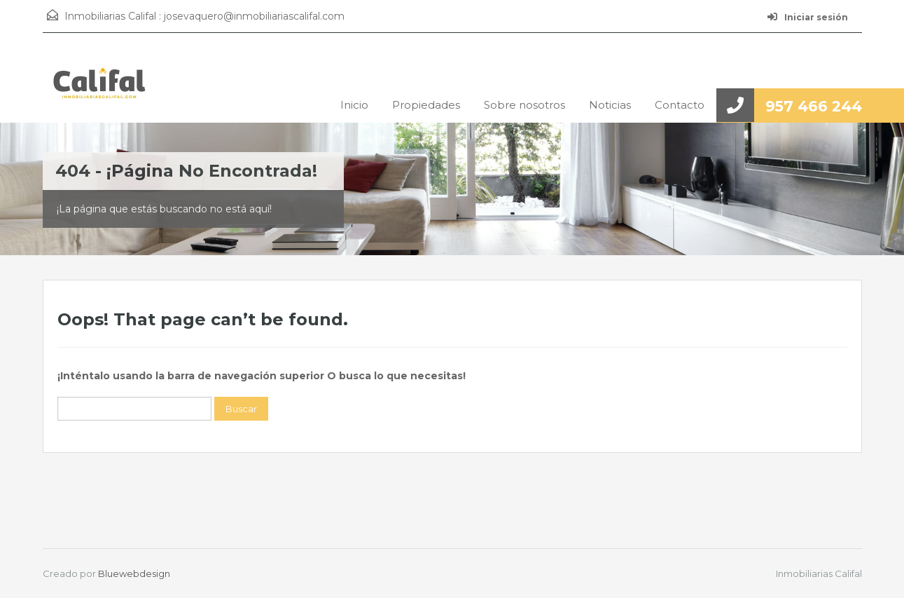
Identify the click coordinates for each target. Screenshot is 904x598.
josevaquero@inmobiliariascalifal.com (254, 16)
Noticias (610, 104)
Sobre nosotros (524, 104)
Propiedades (426, 104)
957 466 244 (813, 106)
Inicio (354, 104)
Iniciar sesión (807, 17)
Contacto (679, 104)
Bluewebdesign (134, 573)
